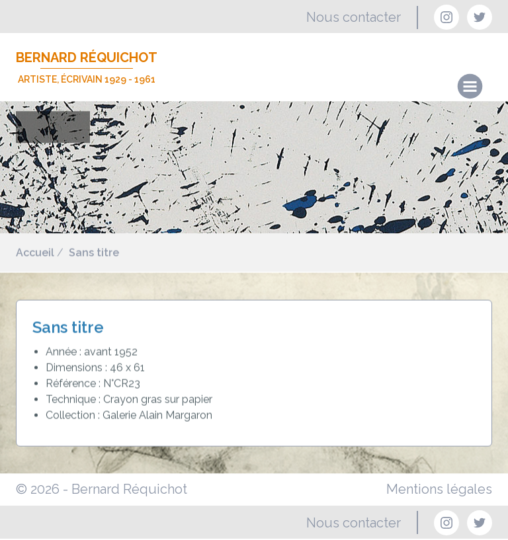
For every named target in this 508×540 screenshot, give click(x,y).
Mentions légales (439, 489)
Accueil (35, 253)
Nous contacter (353, 17)
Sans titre (94, 253)
